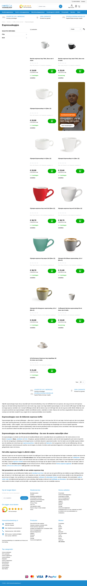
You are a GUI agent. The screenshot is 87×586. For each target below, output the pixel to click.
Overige (60, 506)
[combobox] (50, 6)
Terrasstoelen (5, 563)
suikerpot (41, 477)
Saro (59, 530)
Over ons (32, 504)
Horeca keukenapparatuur (64, 494)
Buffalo (60, 526)
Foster (60, 535)
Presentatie (61, 493)
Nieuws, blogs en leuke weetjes (38, 507)
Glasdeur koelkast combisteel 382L (38, 525)
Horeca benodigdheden (64, 507)
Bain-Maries (5, 568)
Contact (83, 1)
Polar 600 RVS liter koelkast (37, 523)
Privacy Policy (33, 503)
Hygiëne (60, 501)
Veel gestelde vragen (35, 506)
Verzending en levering (35, 498)
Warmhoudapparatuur (63, 499)
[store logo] (8, 6)
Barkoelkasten (5, 562)
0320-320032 (17, 531)
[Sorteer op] (76, 29)
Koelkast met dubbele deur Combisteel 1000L (41, 528)
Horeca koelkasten (6, 552)
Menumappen (5, 567)
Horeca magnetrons (7, 555)
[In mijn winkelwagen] (52, 71)
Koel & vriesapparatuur (64, 498)
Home (3, 22)
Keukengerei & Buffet (63, 496)
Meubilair (60, 503)
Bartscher (49, 443)
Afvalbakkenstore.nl (63, 509)
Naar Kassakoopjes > (67, 125)
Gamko (60, 528)
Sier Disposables (62, 533)
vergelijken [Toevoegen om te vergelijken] (32, 77)
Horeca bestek (5, 565)
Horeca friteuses (6, 557)
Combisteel (61, 523)
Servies (9, 22)
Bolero (60, 538)
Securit (60, 536)
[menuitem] (7, 12)
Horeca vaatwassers (7, 560)
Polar (59, 525)
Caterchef (60, 540)
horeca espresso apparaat (63, 463)
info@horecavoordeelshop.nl (15, 528)
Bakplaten (4, 558)
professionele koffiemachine (14, 465)
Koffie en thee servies (18, 22)
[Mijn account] (71, 6)
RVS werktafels (6, 554)
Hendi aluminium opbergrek (37, 526)
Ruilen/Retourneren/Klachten (37, 499)
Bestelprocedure (34, 493)
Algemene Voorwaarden (36, 501)
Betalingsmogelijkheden (36, 496)
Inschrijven (24, 498)
